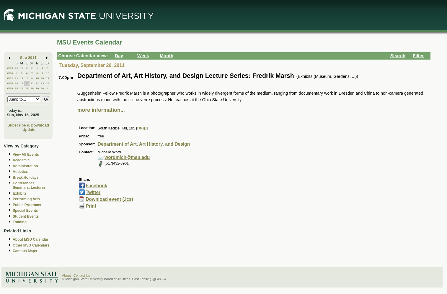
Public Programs (27, 205)
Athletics (20, 172)
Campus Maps (25, 251)
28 (16, 68)
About (66, 275)
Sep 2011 (28, 57)
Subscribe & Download (28, 125)
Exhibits (20, 193)
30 (26, 68)
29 (21, 68)
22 (37, 83)
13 (26, 78)
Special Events (25, 210)
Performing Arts (26, 199)
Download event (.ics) (109, 199)
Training (20, 222)
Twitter (93, 192)
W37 (10, 78)
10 (47, 73)
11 (16, 78)
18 (16, 83)
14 (32, 78)
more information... (101, 110)
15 (37, 78)
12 (21, 78)
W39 (10, 88)
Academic (21, 160)
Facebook (96, 185)
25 (16, 88)
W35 (10, 68)
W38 (10, 83)
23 (42, 83)
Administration (25, 166)
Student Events (26, 216)
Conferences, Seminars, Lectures (29, 185)
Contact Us (82, 275)
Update (28, 129)
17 (47, 78)
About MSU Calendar (30, 239)
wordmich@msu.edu (127, 157)
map (142, 127)
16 (42, 78)
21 (32, 83)
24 (47, 83)
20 (26, 83)
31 (32, 68)
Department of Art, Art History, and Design (144, 144)
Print (91, 205)
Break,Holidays (26, 177)
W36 (10, 73)
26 (21, 88)
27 (26, 88)
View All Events (26, 154)
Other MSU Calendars (31, 245)
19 (21, 83)
